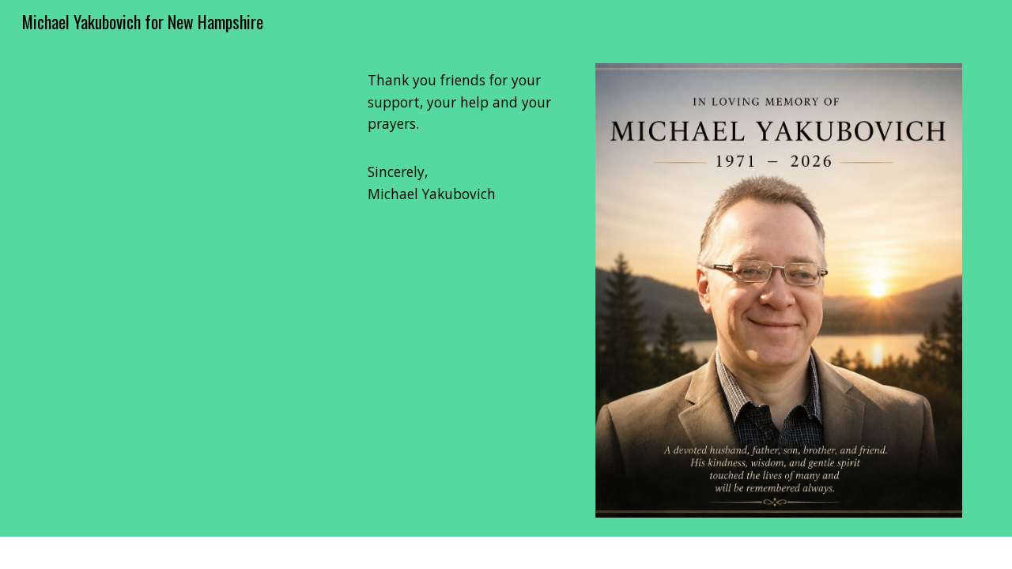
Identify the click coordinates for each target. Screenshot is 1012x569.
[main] (466, 137)
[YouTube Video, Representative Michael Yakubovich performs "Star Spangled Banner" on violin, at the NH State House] (194, 290)
